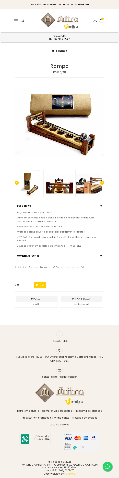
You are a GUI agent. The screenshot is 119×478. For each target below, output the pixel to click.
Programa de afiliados (88, 410)
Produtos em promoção (36, 417)
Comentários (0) (28, 255)
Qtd (17, 284)
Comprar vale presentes (57, 410)
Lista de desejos (59, 424)
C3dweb (70, 473)
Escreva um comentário (69, 267)
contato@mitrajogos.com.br (59, 376)
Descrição (24, 205)
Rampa (62, 50)
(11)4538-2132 (59, 341)
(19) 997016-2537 (59, 39)
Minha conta (62, 417)
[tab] (59, 206)
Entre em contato (28, 410)
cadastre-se (81, 4)
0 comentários (38, 267)
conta (65, 4)
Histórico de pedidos (84, 417)
